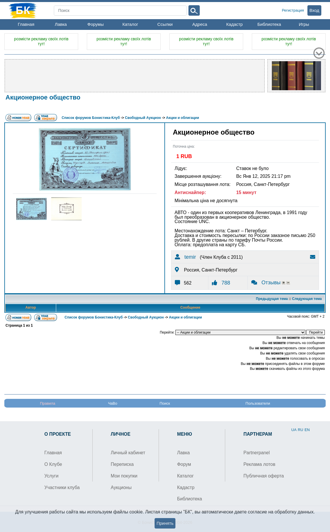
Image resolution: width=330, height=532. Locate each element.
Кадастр (234, 24)
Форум (184, 464)
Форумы (95, 24)
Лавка (61, 24)
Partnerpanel (256, 452)
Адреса (199, 24)
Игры (304, 24)
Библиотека (269, 24)
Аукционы (121, 487)
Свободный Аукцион (143, 118)
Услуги (51, 475)
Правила (47, 403)
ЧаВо (112, 403)
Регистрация (293, 10)
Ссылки (165, 24)
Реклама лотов (259, 464)
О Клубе (53, 464)
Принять (165, 523)
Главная (26, 24)
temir (185, 257)
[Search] (120, 11)
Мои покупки (124, 475)
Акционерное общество (43, 97)
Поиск (165, 403)
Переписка (122, 464)
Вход (314, 10)
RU (300, 430)
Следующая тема (307, 299)
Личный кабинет (128, 452)
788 (221, 283)
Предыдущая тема (272, 299)
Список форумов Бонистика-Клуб (91, 118)
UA (293, 430)
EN (307, 430)
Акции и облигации (182, 118)
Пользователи (257, 403)
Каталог (130, 24)
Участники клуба (62, 487)
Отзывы (266, 282)
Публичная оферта (263, 475)
